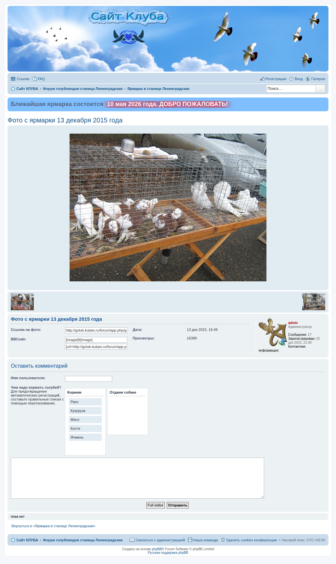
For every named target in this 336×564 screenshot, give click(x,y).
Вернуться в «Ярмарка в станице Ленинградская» (53, 526)
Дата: (137, 330)
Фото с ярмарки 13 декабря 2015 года (65, 120)
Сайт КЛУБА (27, 540)
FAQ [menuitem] (41, 79)
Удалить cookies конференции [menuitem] (251, 540)
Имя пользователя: (28, 378)
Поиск (320, 89)
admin (293, 323)
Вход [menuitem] (299, 79)
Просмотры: (144, 338)
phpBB (157, 549)
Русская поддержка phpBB (168, 552)
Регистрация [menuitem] (275, 79)
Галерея (318, 79)
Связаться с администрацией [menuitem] (160, 540)
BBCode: (18, 339)
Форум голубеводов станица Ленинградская (83, 540)
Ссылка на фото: (26, 330)
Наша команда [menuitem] (205, 540)
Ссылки (23, 79)
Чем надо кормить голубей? (36, 387)
